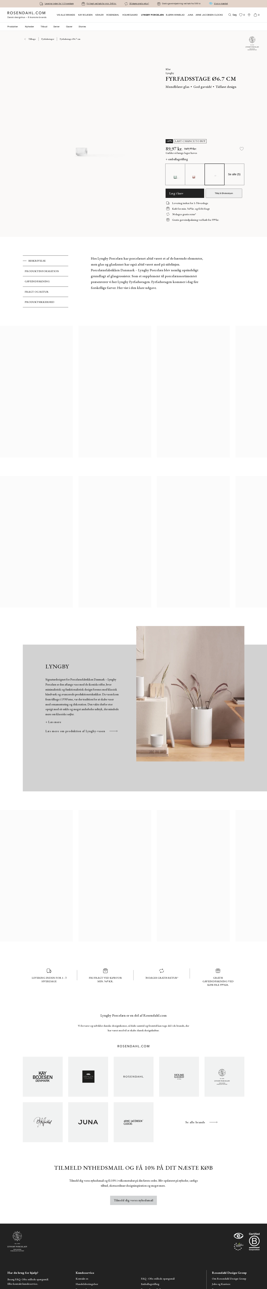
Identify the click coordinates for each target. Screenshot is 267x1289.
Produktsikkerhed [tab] (39, 302)
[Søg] (232, 15)
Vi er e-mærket (221, 3)
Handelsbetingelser (87, 1284)
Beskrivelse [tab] (37, 260)
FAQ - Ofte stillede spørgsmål (158, 1278)
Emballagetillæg (150, 1284)
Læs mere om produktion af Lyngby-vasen (81, 731)
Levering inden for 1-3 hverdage (59, 3)
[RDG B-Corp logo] (254, 1242)
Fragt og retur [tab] (37, 291)
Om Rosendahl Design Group (229, 1278)
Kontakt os (82, 1278)
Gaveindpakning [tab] (37, 281)
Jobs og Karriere (221, 1284)
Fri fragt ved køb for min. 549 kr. (101, 3)
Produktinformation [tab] (42, 271)
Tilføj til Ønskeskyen (224, 193)
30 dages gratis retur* (139, 3)
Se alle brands (201, 1122)
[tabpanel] (148, 281)
